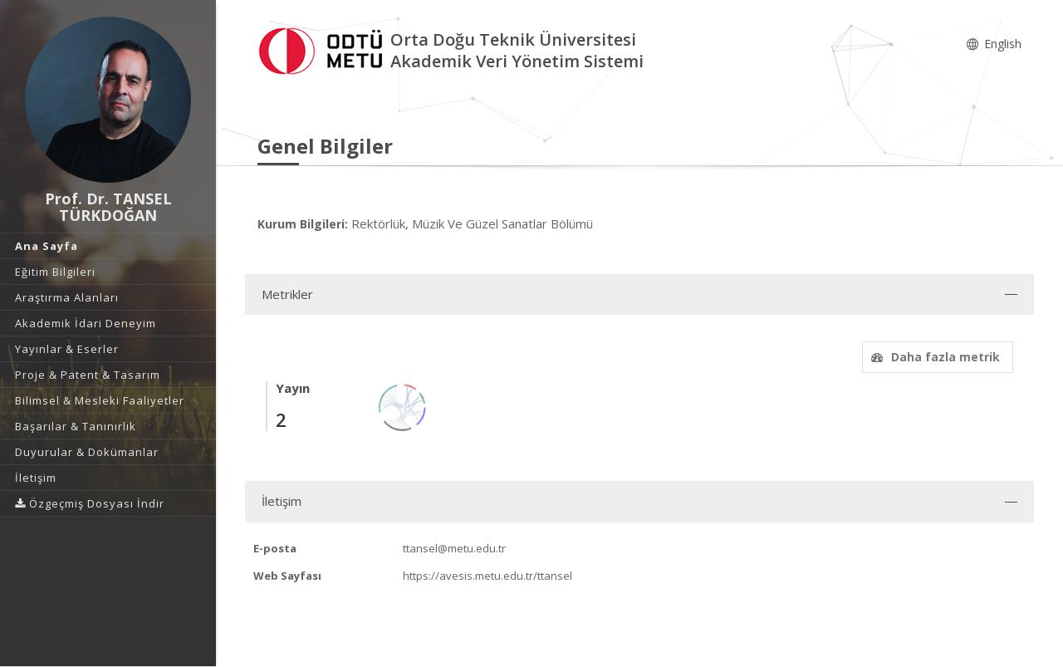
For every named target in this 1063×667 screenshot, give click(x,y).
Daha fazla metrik (933, 357)
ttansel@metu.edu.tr (454, 548)
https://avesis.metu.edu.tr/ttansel (487, 575)
